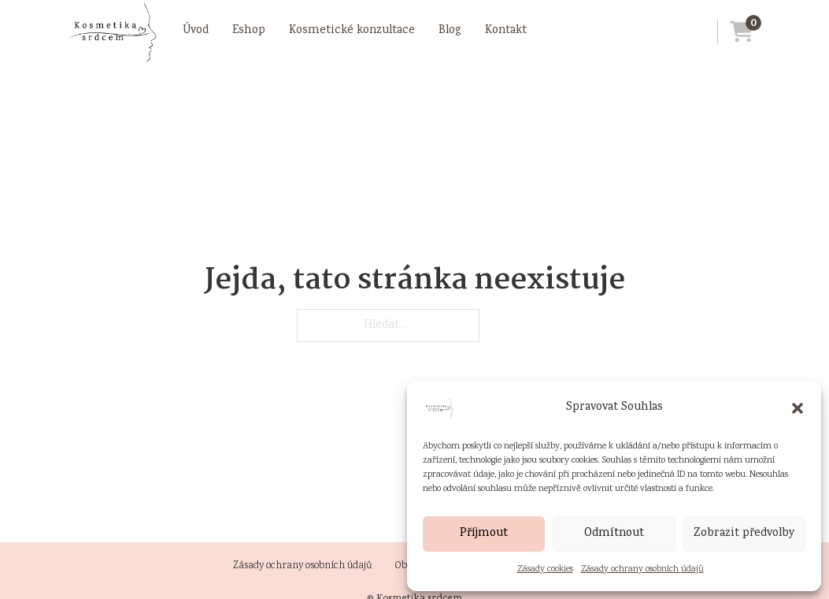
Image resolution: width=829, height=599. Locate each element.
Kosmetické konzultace (352, 30)
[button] (797, 408)
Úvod (196, 30)
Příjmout (484, 533)
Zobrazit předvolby (744, 533)
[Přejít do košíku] (735, 31)
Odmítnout (614, 533)
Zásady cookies (545, 569)
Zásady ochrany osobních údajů (642, 569)
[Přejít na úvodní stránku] (112, 31)
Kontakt (506, 30)
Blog (450, 30)
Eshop (248, 30)
